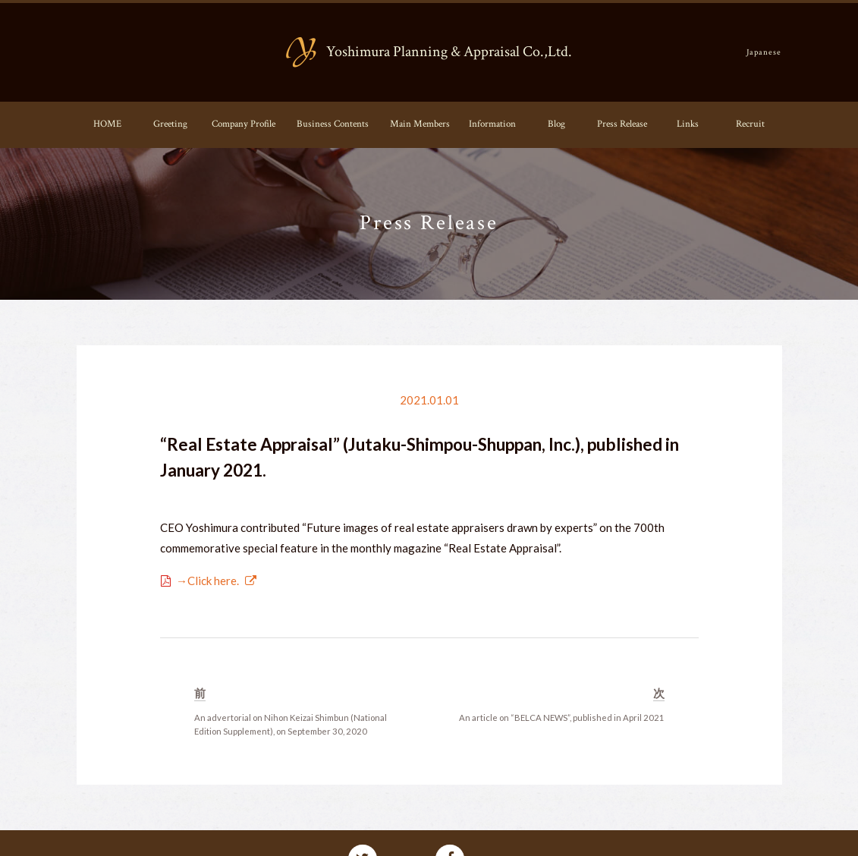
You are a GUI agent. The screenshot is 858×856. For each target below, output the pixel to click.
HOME (107, 124)
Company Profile (243, 124)
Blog (556, 124)
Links (688, 124)
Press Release (622, 124)
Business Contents (333, 124)
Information (492, 124)
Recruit (750, 124)
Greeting (170, 124)
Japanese (764, 52)
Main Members (420, 124)
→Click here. (207, 580)
